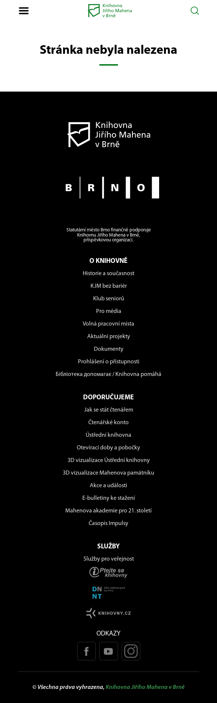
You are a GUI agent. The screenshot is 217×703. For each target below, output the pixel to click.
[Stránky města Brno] (108, 187)
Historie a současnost (108, 274)
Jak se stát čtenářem (108, 410)
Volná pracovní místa (108, 324)
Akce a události (108, 486)
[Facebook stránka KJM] (86, 651)
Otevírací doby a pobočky (108, 448)
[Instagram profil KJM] (131, 651)
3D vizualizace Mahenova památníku (108, 473)
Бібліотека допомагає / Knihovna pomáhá (108, 374)
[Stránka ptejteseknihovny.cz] (108, 572)
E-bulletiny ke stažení (108, 498)
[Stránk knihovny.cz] (108, 613)
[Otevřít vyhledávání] (195, 10)
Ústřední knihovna (108, 435)
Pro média (108, 311)
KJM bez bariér (109, 286)
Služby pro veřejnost (108, 559)
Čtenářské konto (108, 423)
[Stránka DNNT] (108, 592)
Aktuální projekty (108, 337)
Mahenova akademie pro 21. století (108, 511)
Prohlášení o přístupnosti (108, 362)
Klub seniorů (108, 299)
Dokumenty (109, 349)
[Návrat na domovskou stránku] (108, 134)
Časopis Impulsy (108, 524)
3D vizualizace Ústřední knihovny (109, 460)
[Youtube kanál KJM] (108, 651)
